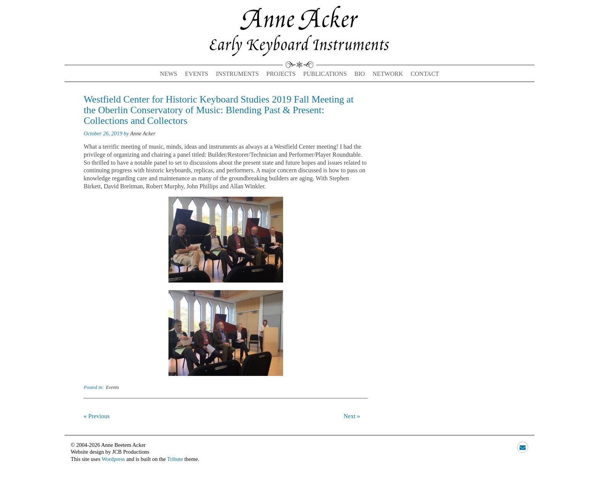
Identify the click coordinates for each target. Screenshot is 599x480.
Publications (325, 74)
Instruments (237, 74)
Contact (425, 74)
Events (196, 74)
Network (387, 74)
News (168, 74)
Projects (280, 74)
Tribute (175, 459)
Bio (360, 74)
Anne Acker (142, 133)
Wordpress (113, 459)
